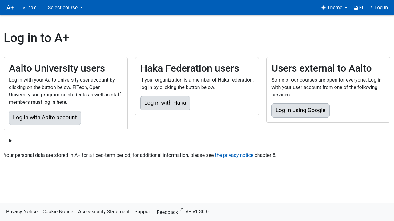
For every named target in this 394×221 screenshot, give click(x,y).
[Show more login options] (10, 141)
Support (143, 212)
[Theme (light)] (334, 7)
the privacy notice (234, 155)
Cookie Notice (57, 212)
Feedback (171, 211)
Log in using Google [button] (300, 110)
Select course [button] (63, 7)
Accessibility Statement (104, 212)
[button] (358, 7)
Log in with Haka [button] (165, 102)
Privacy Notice (22, 212)
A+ (10, 7)
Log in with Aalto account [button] (45, 117)
